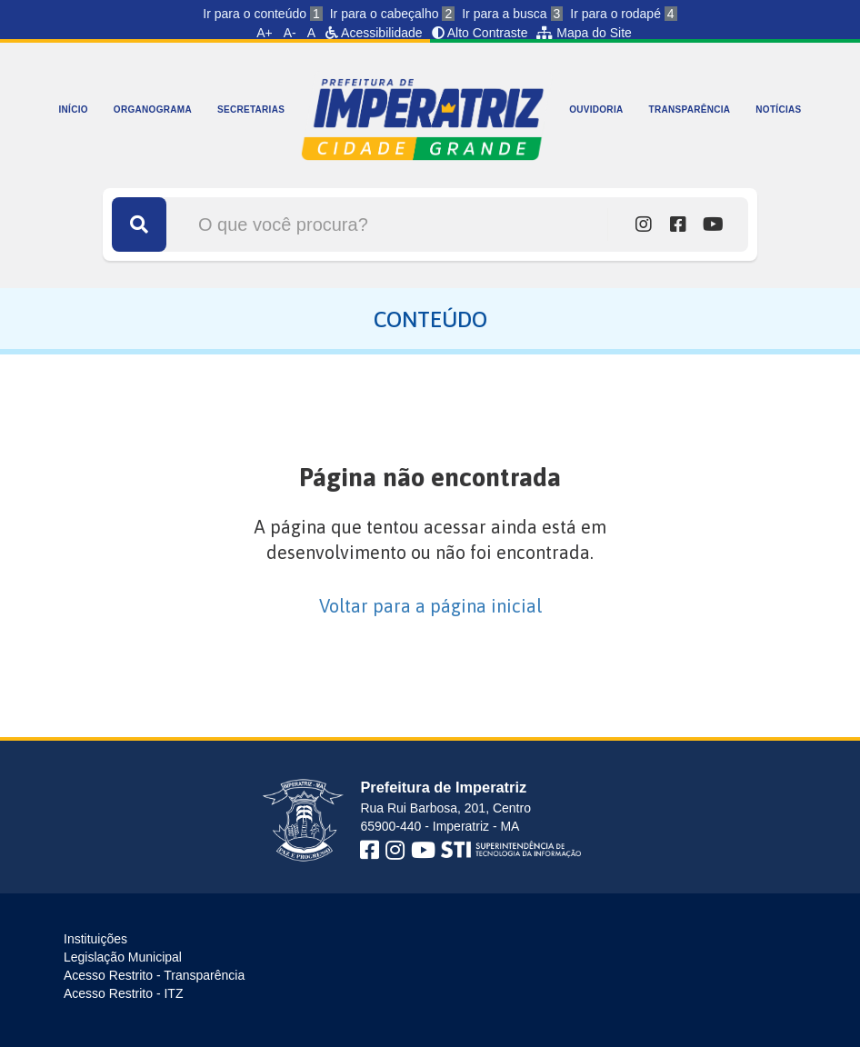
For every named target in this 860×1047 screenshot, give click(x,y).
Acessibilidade (374, 32)
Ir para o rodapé (623, 13)
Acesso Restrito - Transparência (154, 975)
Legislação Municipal (123, 957)
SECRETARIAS (251, 110)
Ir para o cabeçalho (392, 13)
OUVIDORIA (596, 110)
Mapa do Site (583, 32)
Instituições (95, 939)
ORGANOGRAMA (153, 110)
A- (290, 32)
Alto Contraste (480, 32)
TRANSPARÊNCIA (690, 110)
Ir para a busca (512, 13)
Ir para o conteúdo (262, 13)
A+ (264, 32)
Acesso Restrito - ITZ (123, 993)
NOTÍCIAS (778, 110)
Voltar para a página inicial (430, 605)
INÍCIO (73, 110)
